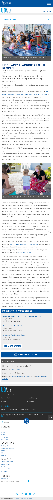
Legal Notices (23, 498)
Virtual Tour (4, 437)
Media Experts (24, 409)
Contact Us (4, 478)
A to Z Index (4, 471)
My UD (3, 466)
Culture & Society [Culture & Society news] (32, 398)
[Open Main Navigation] (49, 3)
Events (33, 409)
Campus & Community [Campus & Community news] (7, 395)
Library (3, 453)
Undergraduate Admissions (9, 446)
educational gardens (25, 252)
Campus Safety (5, 469)
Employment (5, 439)
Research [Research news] (29, 395)
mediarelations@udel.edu (20, 376)
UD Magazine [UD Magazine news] (30, 401)
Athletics (3, 432)
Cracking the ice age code (14, 335)
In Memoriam (13, 409)
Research (4, 455)
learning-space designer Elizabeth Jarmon (23, 244)
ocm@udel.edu (17, 369)
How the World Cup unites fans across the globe (22, 317)
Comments (17, 498)
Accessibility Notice (7, 461)
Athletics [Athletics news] (3, 401)
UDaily (3, 434)
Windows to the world (12, 326)
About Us (4, 430)
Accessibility (29, 498)
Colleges (3, 450)
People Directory (6, 464)
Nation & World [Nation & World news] (5, 398)
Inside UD (4, 409)
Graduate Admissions (7, 448)
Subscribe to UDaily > (26, 354)
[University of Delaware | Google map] (28, 481)
